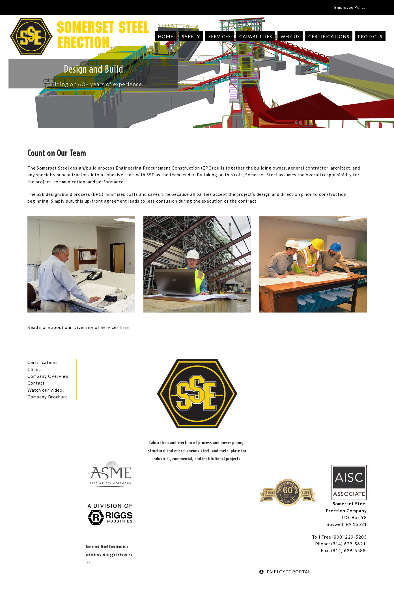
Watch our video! (45, 389)
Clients (35, 369)
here (125, 327)
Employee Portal (350, 7)
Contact (36, 382)
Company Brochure (47, 396)
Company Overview (48, 376)
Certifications (42, 362)
